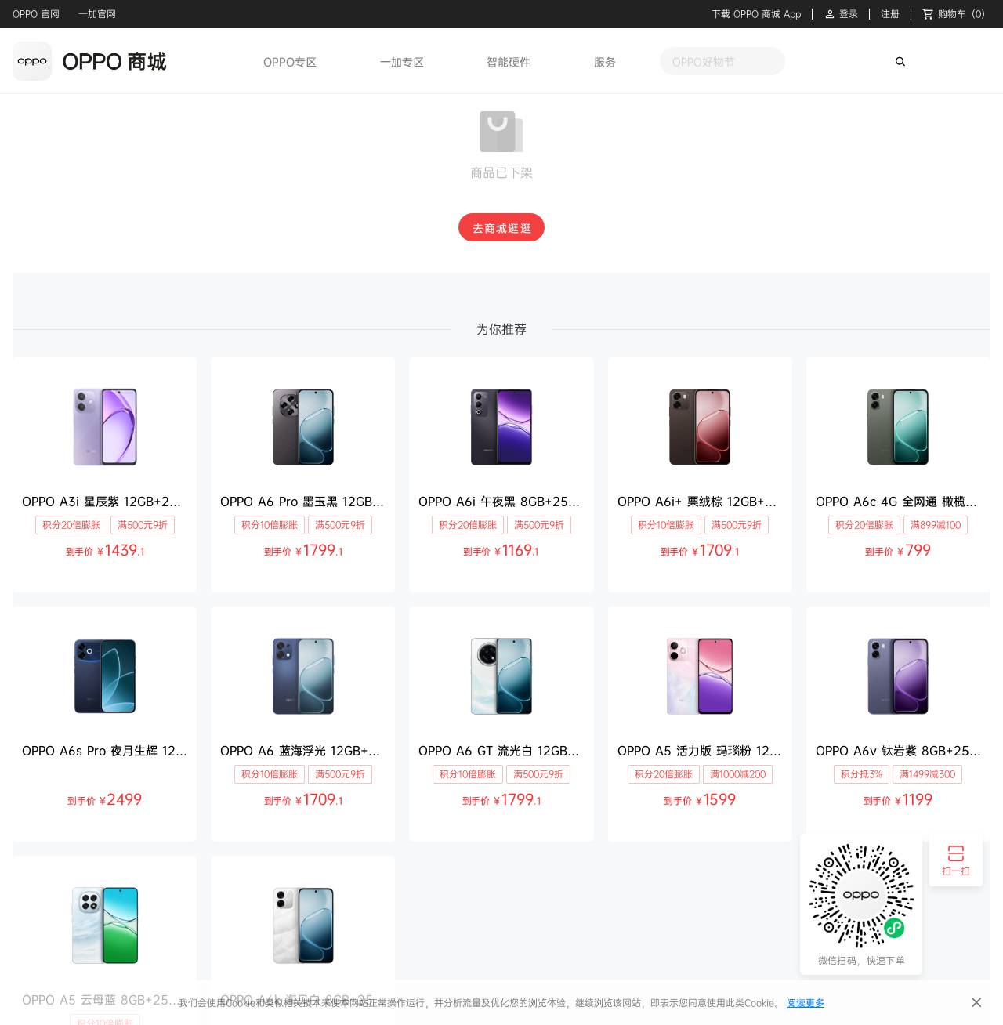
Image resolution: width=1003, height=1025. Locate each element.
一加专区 (402, 61)
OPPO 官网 (36, 13)
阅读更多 (805, 1002)
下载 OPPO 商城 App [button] (756, 14)
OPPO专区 (290, 61)
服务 (605, 61)
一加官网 (97, 13)
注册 (890, 14)
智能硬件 (508, 61)
